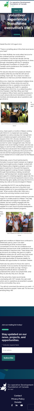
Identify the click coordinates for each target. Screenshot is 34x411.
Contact (18, 395)
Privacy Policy (17, 399)
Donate (17, 402)
